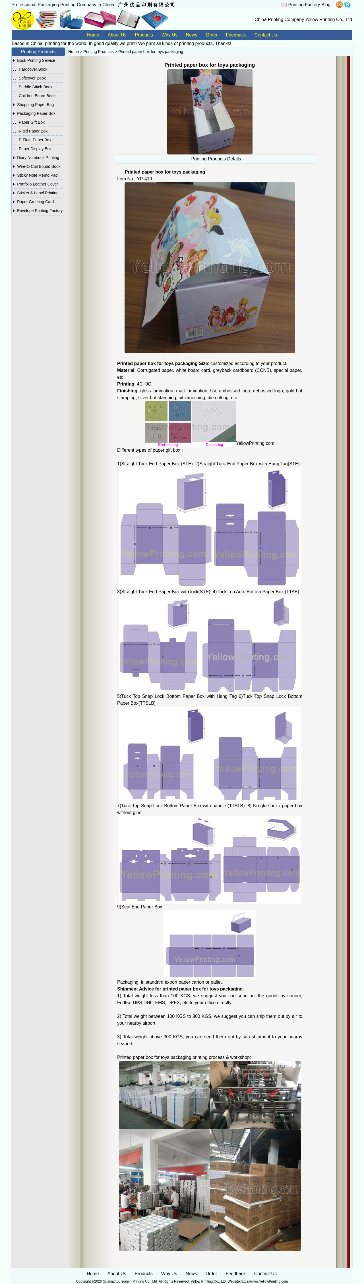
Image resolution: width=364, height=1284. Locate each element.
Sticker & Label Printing (38, 193)
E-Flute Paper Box (35, 140)
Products (144, 34)
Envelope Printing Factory (40, 210)
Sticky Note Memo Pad (37, 175)
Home (93, 34)
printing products (195, 43)
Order (212, 34)
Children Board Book (37, 95)
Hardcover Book (33, 69)
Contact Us (266, 34)
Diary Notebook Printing (38, 157)
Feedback (236, 34)
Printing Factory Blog (309, 4)
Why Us (169, 34)
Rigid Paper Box (33, 131)
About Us (117, 34)
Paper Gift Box (32, 122)
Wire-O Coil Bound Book (39, 166)
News (191, 34)
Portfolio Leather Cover (37, 184)
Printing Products (98, 51)
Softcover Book (32, 78)
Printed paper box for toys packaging (150, 51)
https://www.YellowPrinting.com (264, 1281)
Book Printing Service (36, 60)
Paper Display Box (35, 148)
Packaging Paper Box (36, 113)
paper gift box (166, 450)
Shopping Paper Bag (35, 104)
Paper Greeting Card (35, 201)
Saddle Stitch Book (35, 87)
